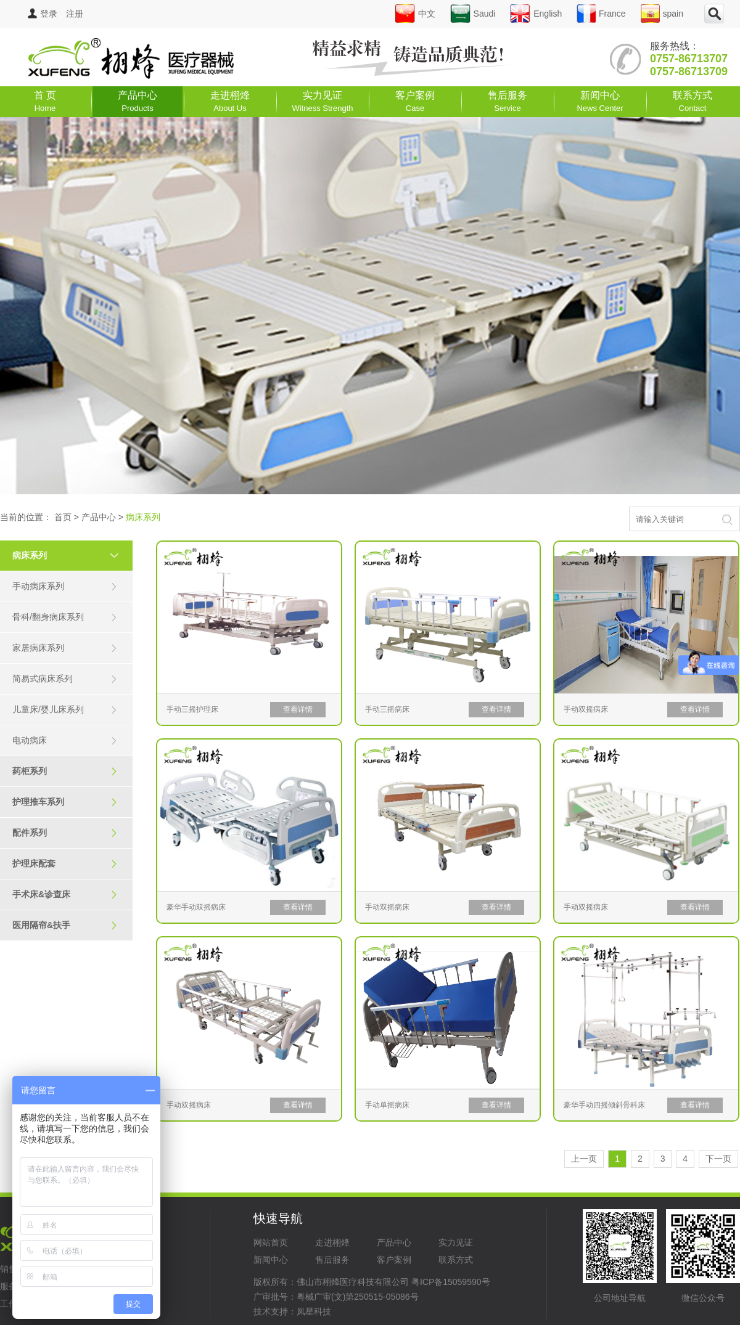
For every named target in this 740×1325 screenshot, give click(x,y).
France (601, 13)
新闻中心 (600, 101)
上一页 (584, 1159)
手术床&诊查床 (65, 894)
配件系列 (65, 833)
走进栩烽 (230, 101)
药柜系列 (65, 771)
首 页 (45, 101)
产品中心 (137, 101)
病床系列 (71, 555)
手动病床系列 (65, 586)
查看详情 (298, 709)
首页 (63, 517)
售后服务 (507, 101)
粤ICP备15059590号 (450, 1282)
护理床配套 (65, 864)
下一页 (718, 1159)
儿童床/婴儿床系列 (65, 710)
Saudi (473, 13)
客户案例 (415, 101)
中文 (415, 13)
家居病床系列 (65, 648)
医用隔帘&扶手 (65, 925)
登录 (42, 13)
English (536, 13)
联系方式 (692, 101)
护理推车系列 (65, 802)
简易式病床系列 (65, 679)
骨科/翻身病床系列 (65, 617)
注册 (74, 13)
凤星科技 (314, 1311)
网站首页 (270, 1242)
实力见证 (322, 101)
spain (662, 13)
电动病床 (65, 740)
